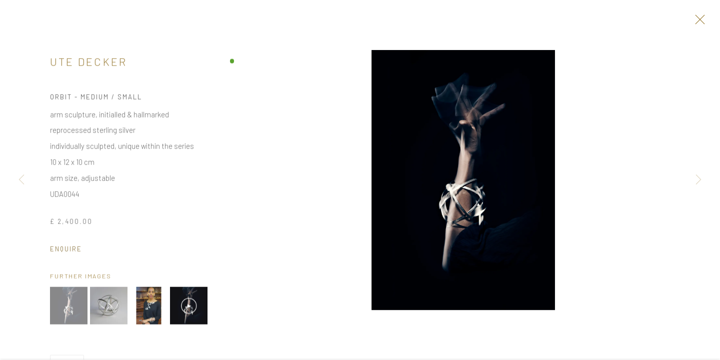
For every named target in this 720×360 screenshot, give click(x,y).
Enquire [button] (66, 252)
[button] (69, 309)
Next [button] (698, 180)
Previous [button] (21, 180)
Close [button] (699, 22)
